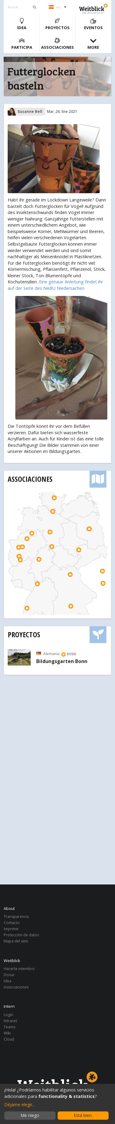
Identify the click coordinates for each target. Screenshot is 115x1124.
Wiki (7, 1033)
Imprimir (11, 928)
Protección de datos (21, 935)
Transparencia (16, 917)
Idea (21, 24)
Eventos (93, 24)
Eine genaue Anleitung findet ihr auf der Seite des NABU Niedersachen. (55, 285)
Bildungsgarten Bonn (61, 661)
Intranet (10, 1020)
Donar (9, 974)
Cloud (9, 1039)
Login (8, 1015)
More (93, 43)
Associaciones (57, 43)
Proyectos (57, 24)
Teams (9, 1027)
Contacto (12, 922)
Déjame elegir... (19, 1104)
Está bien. (83, 1115)
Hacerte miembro (19, 969)
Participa (21, 43)
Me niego (30, 1115)
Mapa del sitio (16, 940)
